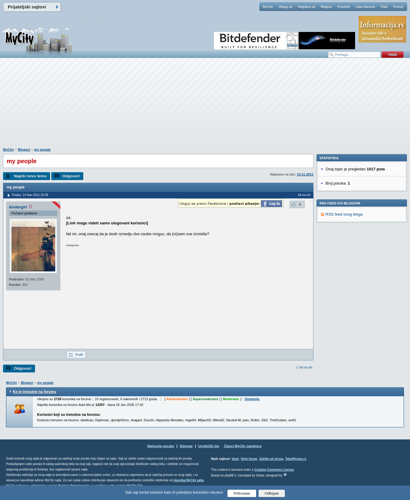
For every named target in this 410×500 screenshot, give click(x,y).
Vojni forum (249, 458)
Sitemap (186, 446)
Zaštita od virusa (271, 458)
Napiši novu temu (30, 176)
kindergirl (18, 207)
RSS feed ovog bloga (344, 297)
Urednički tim (208, 446)
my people (42, 149)
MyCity (268, 6)
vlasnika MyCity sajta (188, 480)
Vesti (235, 458)
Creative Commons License (274, 469)
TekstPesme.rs (295, 458)
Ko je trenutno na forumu (34, 392)
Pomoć (398, 6)
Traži (384, 6)
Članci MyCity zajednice (243, 446)
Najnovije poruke (160, 446)
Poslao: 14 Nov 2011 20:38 (30, 195)
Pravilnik (343, 6)
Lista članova (365, 6)
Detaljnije (252, 399)
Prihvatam (242, 493)
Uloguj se (285, 6)
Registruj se (306, 6)
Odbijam (272, 493)
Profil (79, 354)
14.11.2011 (305, 174)
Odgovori (71, 176)
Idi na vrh (306, 367)
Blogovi (326, 6)
